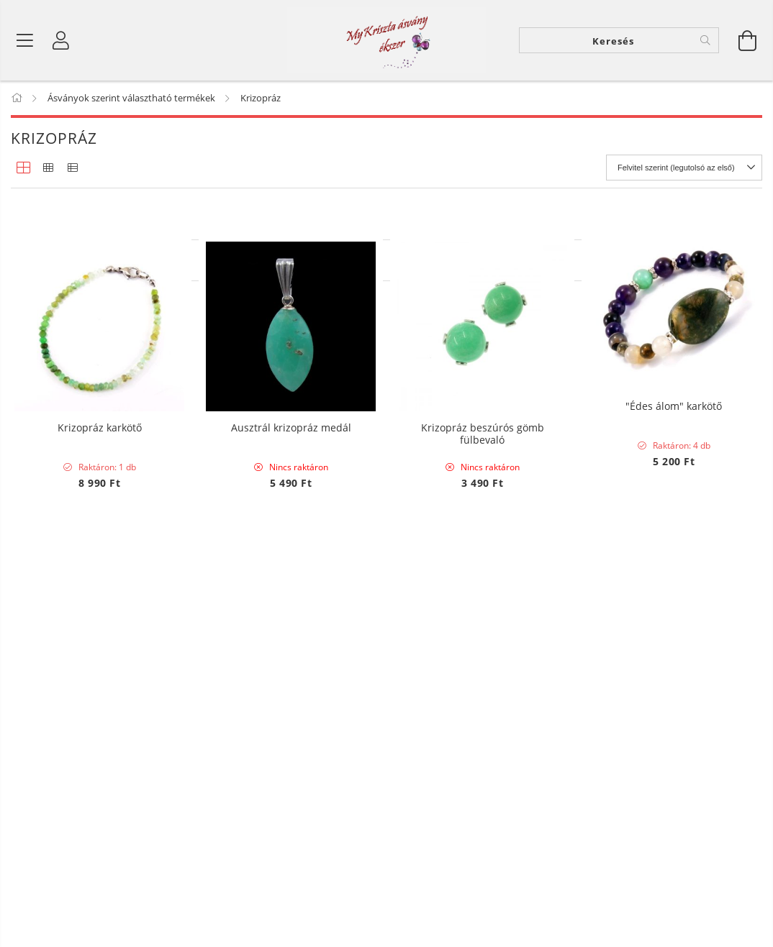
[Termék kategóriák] (25, 43)
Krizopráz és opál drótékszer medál (99, 418)
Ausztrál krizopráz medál (291, 724)
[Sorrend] (684, 173)
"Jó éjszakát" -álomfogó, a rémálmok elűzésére (482, 418)
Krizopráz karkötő (100, 724)
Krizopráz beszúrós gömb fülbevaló (482, 730)
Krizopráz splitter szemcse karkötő (291, 412)
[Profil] (61, 43)
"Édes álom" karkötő (673, 412)
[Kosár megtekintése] (747, 43)
